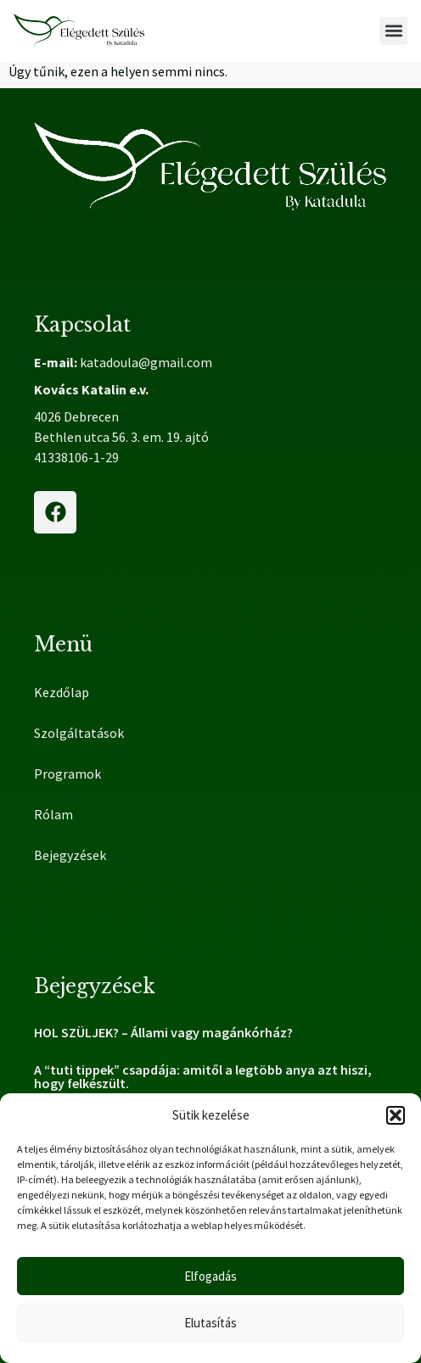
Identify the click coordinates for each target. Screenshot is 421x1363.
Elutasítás (210, 1323)
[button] (395, 1115)
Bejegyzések (70, 854)
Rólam (53, 814)
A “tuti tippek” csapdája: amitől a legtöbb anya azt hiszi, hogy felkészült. (203, 1076)
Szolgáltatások (83, 732)
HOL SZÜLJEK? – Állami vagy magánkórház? (163, 1032)
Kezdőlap (61, 692)
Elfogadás (210, 1276)
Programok (67, 773)
